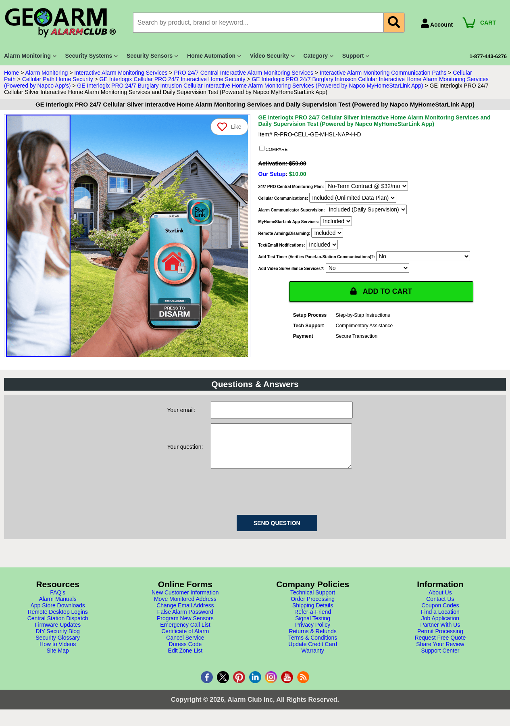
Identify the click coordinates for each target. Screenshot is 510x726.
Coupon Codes (440, 613)
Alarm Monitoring (46, 72)
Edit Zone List (185, 658)
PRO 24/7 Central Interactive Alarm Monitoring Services (243, 72)
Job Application (440, 626)
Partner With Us (440, 633)
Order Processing (313, 607)
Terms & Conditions (312, 645)
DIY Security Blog (57, 639)
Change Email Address (185, 613)
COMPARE (273, 149)
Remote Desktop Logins (57, 620)
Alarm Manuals (57, 607)
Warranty (312, 658)
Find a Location (440, 620)
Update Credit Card (312, 652)
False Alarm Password (185, 620)
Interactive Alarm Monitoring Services (120, 72)
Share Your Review (440, 652)
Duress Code (185, 652)
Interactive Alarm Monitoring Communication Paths (383, 72)
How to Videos (58, 652)
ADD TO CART (381, 291)
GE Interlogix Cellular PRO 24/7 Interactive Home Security (173, 79)
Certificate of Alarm (185, 639)
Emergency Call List (185, 633)
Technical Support (312, 600)
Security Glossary (57, 645)
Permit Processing (440, 639)
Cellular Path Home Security (57, 79)
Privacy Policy (312, 633)
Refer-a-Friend (312, 620)
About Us (440, 600)
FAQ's (57, 600)
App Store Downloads (57, 613)
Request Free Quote (440, 645)
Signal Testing (312, 626)
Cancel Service (185, 645)
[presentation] (272, 498)
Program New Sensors (185, 626)
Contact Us (440, 607)
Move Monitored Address (185, 607)
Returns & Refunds (312, 639)
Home (11, 72)
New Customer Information (185, 600)
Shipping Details (312, 613)
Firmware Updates (58, 633)
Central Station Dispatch (57, 626)
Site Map (58, 658)
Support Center (440, 658)
